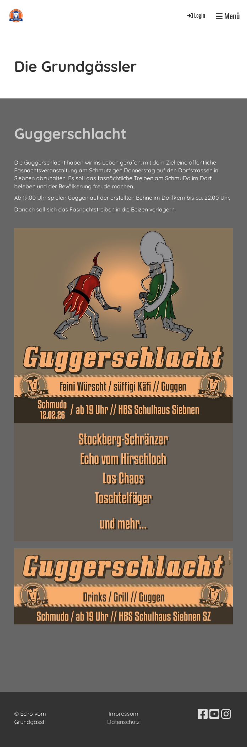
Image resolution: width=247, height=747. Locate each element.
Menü (228, 15)
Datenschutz (123, 721)
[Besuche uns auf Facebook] (203, 714)
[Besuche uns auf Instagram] (226, 714)
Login (195, 15)
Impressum (123, 713)
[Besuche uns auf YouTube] (214, 714)
